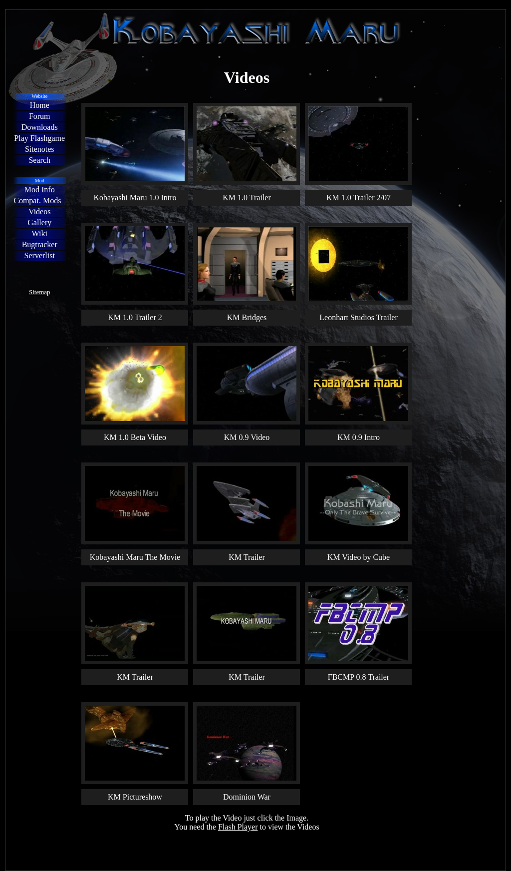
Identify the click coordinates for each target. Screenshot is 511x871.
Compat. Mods (37, 200)
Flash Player (238, 827)
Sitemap (39, 292)
